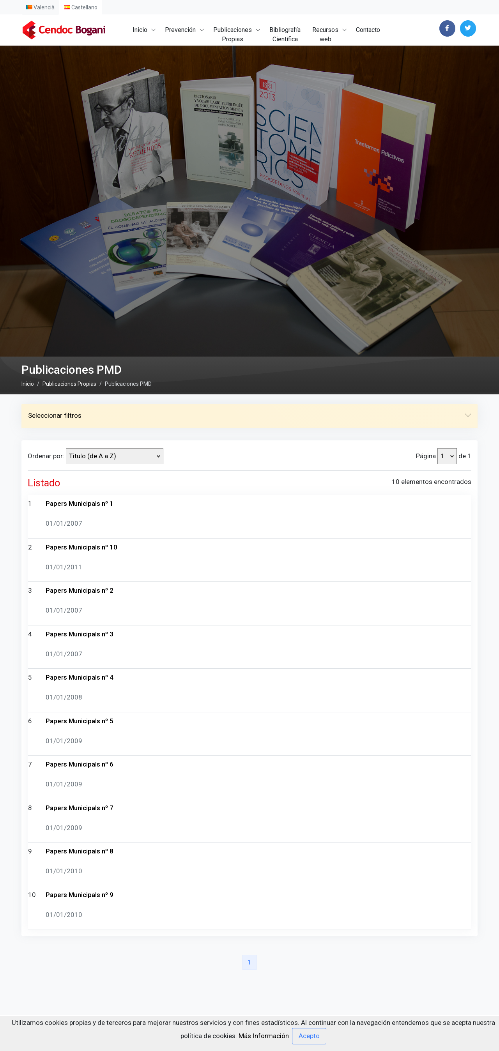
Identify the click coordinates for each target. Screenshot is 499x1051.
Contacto (368, 30)
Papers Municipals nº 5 (79, 935)
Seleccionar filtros (249, 630)
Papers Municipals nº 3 (79, 848)
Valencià (40, 7)
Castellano (80, 7)
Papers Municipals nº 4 (79, 892)
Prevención (180, 30)
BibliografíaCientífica (285, 34)
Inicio (140, 30)
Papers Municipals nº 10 (81, 761)
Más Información (264, 1035)
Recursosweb (325, 34)
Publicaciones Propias (69, 598)
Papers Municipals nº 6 (79, 979)
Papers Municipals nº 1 (79, 718)
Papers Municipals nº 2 (79, 805)
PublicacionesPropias (232, 34)
